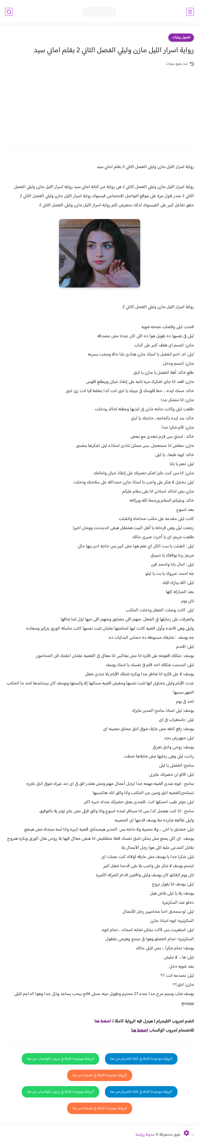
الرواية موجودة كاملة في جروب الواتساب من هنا (60, 1059)
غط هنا (100, 1021)
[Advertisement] (99, 105)
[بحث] (9, 12)
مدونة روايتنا (145, 1134)
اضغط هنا (139, 1030)
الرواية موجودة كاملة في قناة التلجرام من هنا (141, 1059)
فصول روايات (181, 38)
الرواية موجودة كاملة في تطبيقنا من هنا (99, 1075)
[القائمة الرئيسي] (190, 12)
